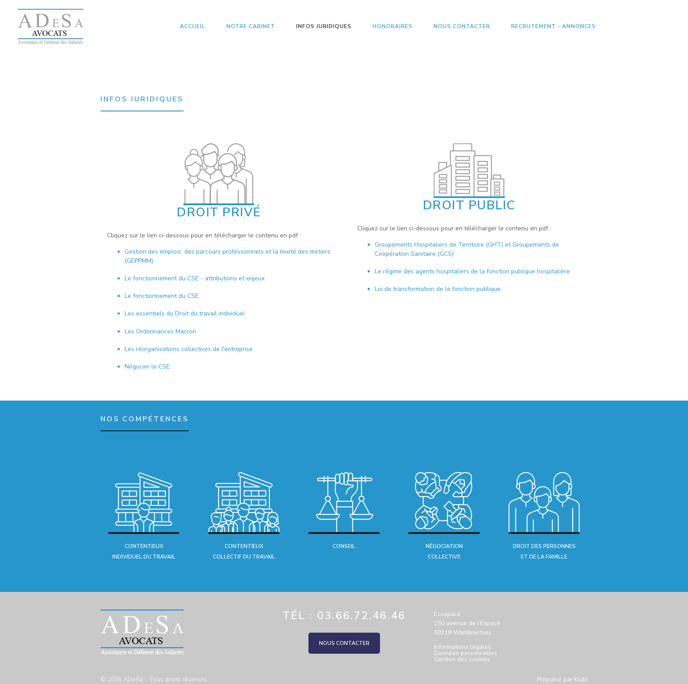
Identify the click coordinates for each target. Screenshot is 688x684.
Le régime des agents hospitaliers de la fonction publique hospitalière (472, 271)
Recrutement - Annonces (553, 26)
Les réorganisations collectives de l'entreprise (189, 349)
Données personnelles (465, 653)
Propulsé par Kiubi (562, 679)
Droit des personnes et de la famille (544, 551)
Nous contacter (462, 26)
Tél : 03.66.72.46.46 (344, 616)
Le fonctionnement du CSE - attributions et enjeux (195, 278)
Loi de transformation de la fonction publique (438, 289)
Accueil (192, 26)
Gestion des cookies (462, 659)
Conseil (344, 546)
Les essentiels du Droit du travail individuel (185, 313)
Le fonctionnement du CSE (162, 296)
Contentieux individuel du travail (144, 551)
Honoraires (392, 26)
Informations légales (462, 647)
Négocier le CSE (147, 366)
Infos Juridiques (323, 26)
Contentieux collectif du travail (244, 551)
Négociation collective (444, 551)
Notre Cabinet (250, 26)
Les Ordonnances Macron (160, 331)
